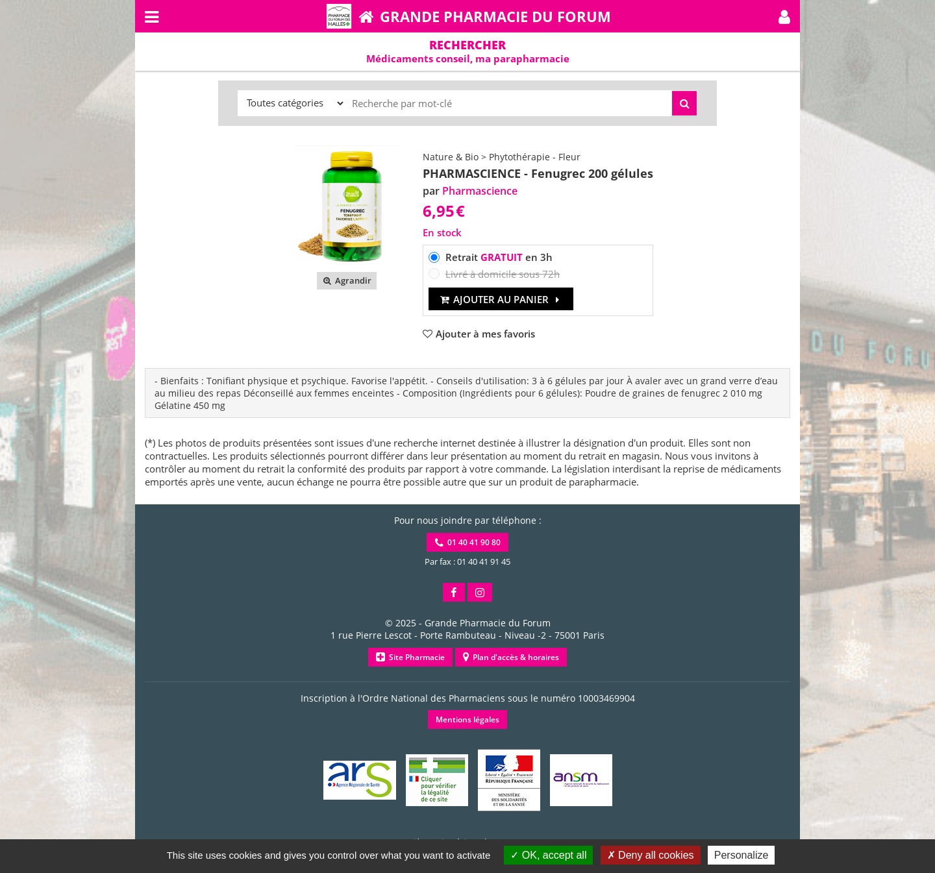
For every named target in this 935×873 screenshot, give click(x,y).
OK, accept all (548, 855)
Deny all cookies (650, 855)
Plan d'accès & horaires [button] (511, 657)
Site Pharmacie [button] (410, 657)
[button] (784, 16)
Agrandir (346, 280)
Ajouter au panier (501, 299)
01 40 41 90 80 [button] (468, 542)
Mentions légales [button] (467, 719)
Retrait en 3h (499, 257)
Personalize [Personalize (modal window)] (741, 855)
